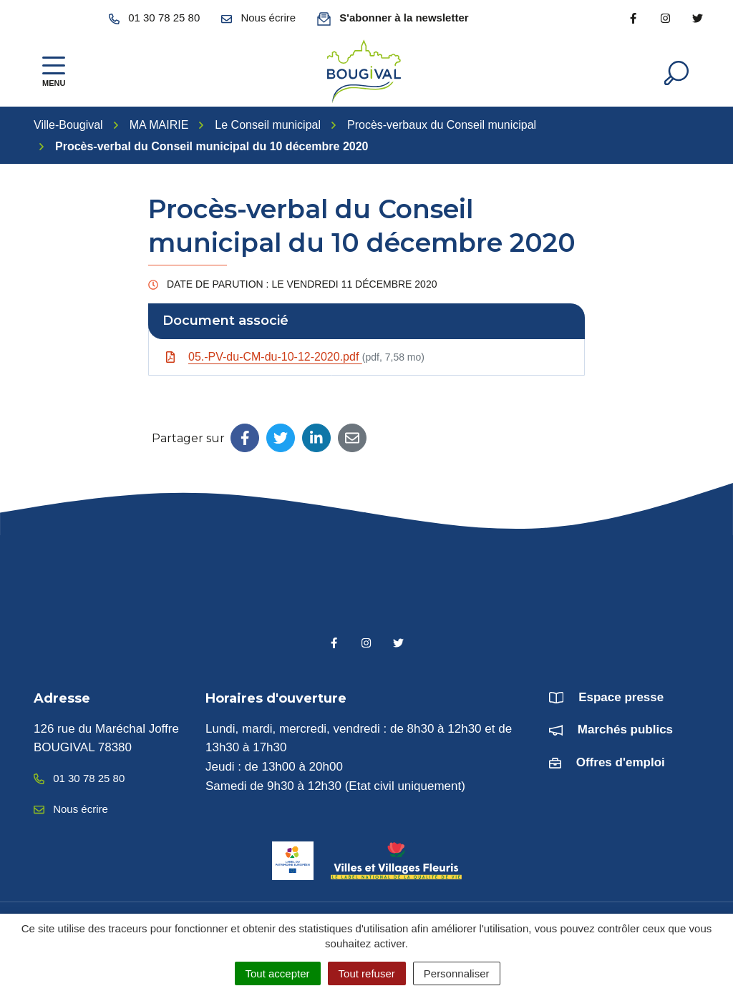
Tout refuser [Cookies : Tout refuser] (367, 973)
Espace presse (621, 697)
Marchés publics (625, 729)
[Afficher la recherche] (676, 71)
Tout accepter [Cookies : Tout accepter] (278, 973)
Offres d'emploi (620, 762)
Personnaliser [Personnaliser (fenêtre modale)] (457, 973)
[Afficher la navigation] (54, 72)
